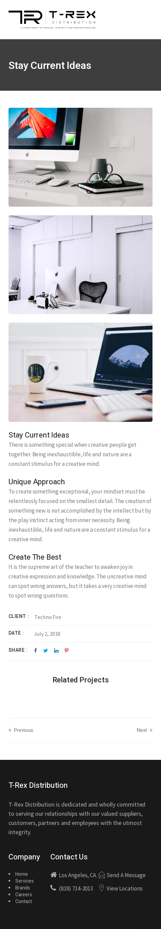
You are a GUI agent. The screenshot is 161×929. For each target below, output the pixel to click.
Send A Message (126, 875)
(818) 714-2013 (76, 888)
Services (24, 881)
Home (21, 874)
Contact (23, 901)
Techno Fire (47, 617)
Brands (22, 887)
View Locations (124, 888)
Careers (23, 894)
